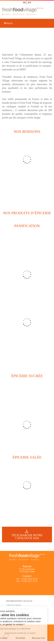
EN (29, 2)
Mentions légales (14, 605)
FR (24, 2)
